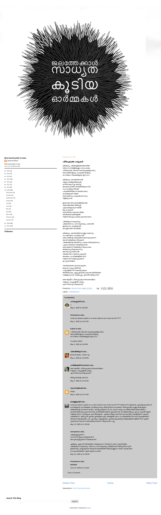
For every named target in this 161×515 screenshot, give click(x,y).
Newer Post (69, 483)
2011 (8, 184)
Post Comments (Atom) (81, 488)
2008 (8, 223)
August (8, 200)
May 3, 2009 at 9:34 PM (79, 344)
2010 (8, 187)
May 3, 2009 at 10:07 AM (79, 321)
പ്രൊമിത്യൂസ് (76, 352)
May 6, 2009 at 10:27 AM (79, 394)
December (9, 192)
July (7, 203)
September (9, 198)
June (8, 206)
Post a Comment (74, 473)
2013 (8, 179)
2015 (8, 173)
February (9, 217)
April (7, 211)
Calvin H (73, 329)
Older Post (151, 483)
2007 (8, 226)
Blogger (88, 508)
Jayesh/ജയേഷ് (76, 388)
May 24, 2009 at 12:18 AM (79, 454)
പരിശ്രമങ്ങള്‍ (73, 292)
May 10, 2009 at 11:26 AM (79, 424)
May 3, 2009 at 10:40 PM (79, 358)
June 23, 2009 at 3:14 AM (79, 468)
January (9, 220)
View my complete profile (12, 166)
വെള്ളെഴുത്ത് (75, 402)
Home (110, 483)
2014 (8, 176)
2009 (8, 190)
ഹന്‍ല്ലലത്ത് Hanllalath (79, 365)
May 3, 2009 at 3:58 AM (79, 308)
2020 (8, 171)
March (8, 214)
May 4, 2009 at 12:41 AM (79, 381)
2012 (8, 182)
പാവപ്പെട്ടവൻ (75, 301)
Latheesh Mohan (12, 160)
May (7, 209)
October (9, 195)
